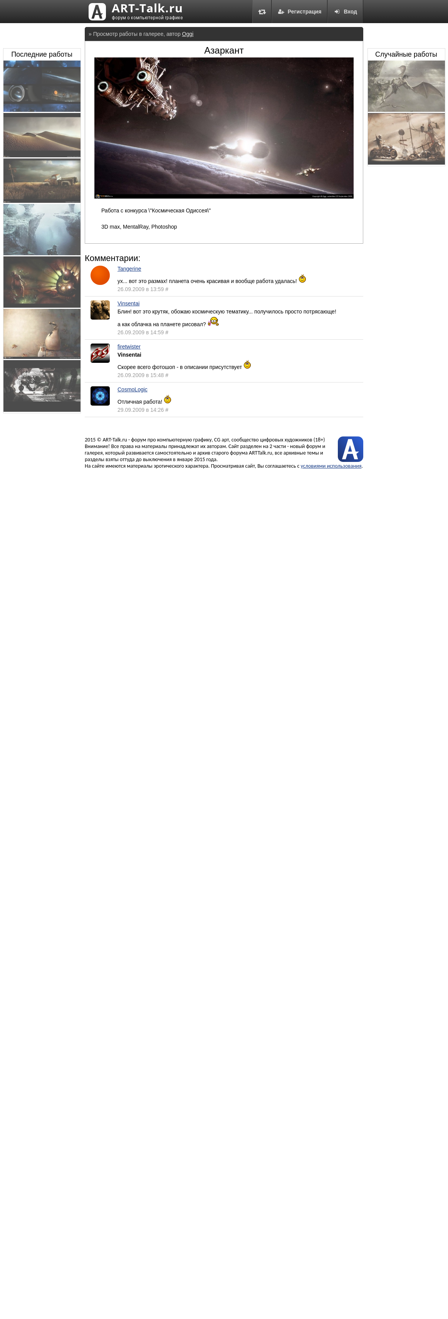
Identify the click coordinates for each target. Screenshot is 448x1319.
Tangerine (129, 269)
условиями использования (331, 466)
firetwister (129, 347)
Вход (345, 11)
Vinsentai (128, 303)
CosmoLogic (132, 389)
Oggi (188, 34)
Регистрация (300, 11)
